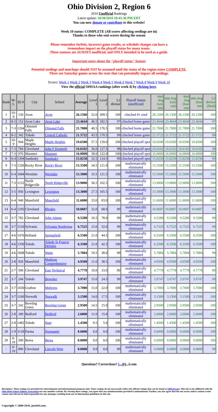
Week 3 (86, 82)
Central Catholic (56, 135)
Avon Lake (52, 121)
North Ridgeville (56, 183)
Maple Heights (55, 142)
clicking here (146, 86)
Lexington (52, 191)
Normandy (52, 331)
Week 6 (119, 82)
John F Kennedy (56, 149)
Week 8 (141, 82)
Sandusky (51, 158)
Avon (48, 114)
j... (120, 364)
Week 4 (97, 82)
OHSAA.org (173, 388)
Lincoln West (54, 349)
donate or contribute (107, 22)
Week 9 (152, 82)
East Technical (55, 270)
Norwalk (51, 296)
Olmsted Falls (54, 128)
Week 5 (108, 82)
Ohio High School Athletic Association (20, 391)
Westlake (51, 174)
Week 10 (164, 82)
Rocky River (53, 165)
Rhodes (50, 209)
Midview (51, 288)
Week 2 (75, 82)
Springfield (52, 235)
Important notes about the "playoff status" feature (109, 61)
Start (48, 323)
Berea (49, 340)
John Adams (53, 218)
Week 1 (64, 82)
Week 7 (130, 82)
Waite (49, 253)
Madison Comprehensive (55, 261)
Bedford (50, 314)
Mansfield (52, 200)
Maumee (51, 153)
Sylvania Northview (58, 226)
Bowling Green (55, 305)
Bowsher (51, 279)
